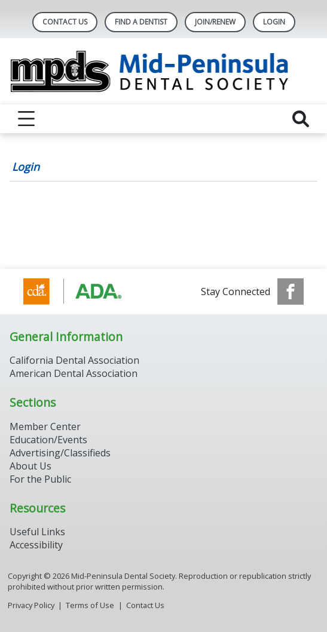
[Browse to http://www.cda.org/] (84, 291)
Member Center (45, 426)
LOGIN (274, 22)
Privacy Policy (31, 605)
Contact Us (64, 22)
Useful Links (37, 531)
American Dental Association (73, 373)
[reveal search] (300, 119)
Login (25, 166)
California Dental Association (74, 360)
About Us (30, 466)
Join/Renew (215, 22)
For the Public (40, 479)
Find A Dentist (141, 22)
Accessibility (36, 544)
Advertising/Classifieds (60, 452)
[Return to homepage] (163, 71)
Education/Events (48, 439)
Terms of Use (90, 605)
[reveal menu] (26, 119)
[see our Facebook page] (290, 291)
